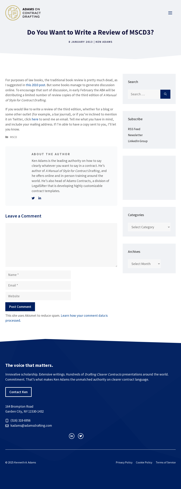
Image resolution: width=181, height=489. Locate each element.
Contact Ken (18, 392)
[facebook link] (80, 436)
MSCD (13, 137)
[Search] (165, 94)
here (35, 119)
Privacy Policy (124, 462)
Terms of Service (166, 462)
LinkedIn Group (138, 141)
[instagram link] (71, 436)
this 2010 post (35, 85)
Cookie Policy (144, 462)
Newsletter (135, 135)
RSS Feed (134, 129)
